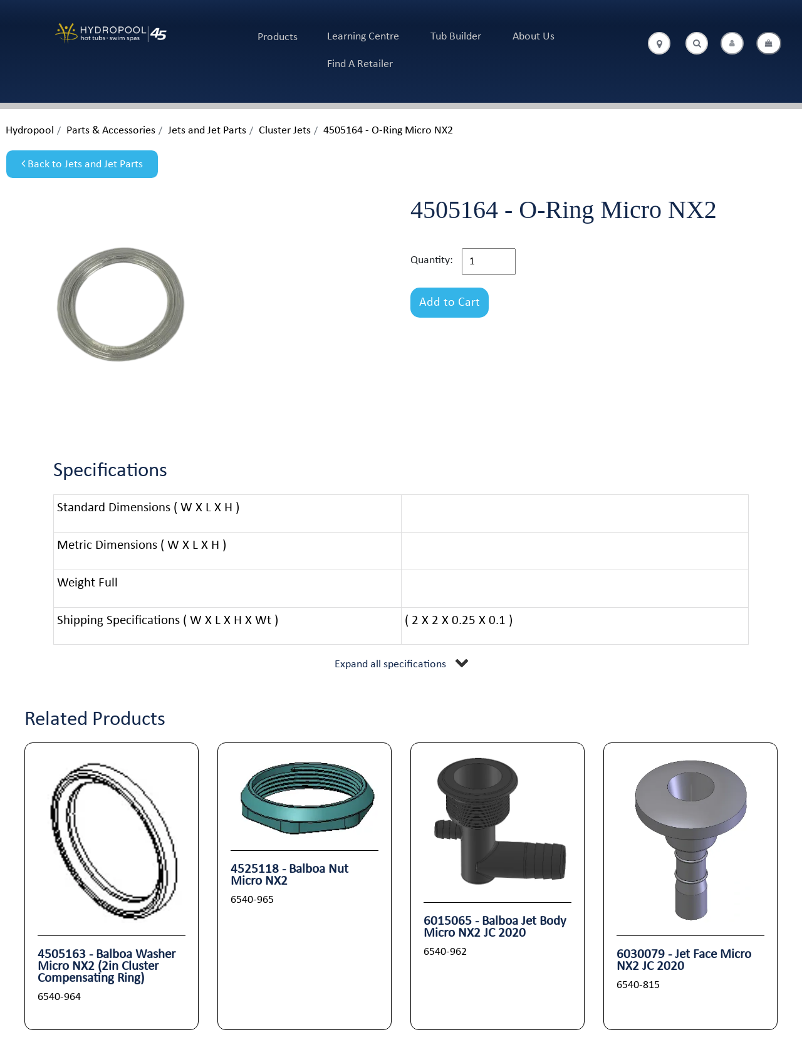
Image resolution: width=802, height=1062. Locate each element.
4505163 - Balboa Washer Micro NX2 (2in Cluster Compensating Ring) (106, 966)
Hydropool (30, 131)
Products (278, 37)
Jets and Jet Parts (207, 131)
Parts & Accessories (110, 131)
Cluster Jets (285, 131)
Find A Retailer (360, 64)
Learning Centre (363, 37)
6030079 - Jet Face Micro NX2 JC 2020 (684, 960)
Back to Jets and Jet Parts (82, 164)
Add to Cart (449, 302)
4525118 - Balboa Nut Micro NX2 (289, 875)
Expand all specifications (390, 664)
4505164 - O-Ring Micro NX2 (388, 131)
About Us (534, 37)
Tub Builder (455, 37)
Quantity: (431, 260)
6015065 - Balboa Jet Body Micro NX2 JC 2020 (495, 927)
